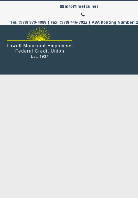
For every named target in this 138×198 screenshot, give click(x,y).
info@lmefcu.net (81, 6)
